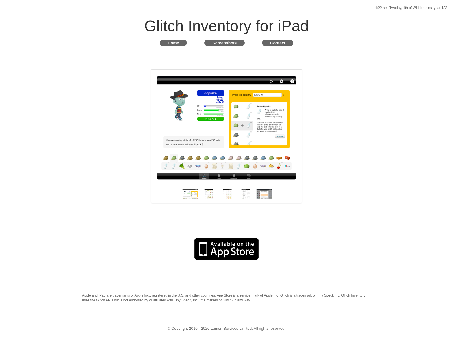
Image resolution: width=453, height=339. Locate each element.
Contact (277, 42)
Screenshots (224, 42)
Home (173, 42)
